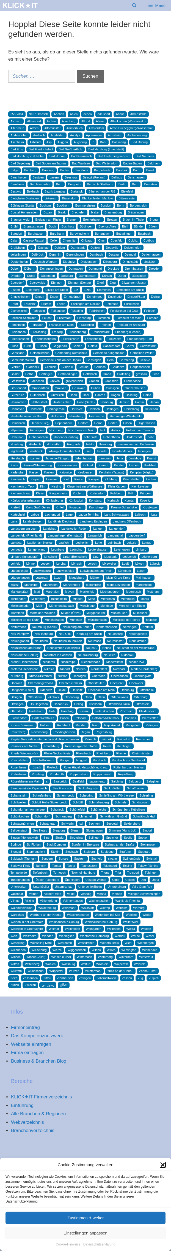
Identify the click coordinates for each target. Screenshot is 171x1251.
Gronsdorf (111, 381)
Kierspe (94, 479)
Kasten (49, 472)
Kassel (33, 472)
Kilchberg (110, 479)
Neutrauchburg (88, 655)
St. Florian (33, 844)
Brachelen (78, 212)
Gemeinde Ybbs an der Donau (60, 360)
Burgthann (57, 233)
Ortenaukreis (119, 697)
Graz (156, 374)
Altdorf (85, 121)
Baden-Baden (132, 163)
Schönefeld (77, 809)
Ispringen (144, 451)
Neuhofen (41, 641)
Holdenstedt (134, 437)
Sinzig (59, 837)
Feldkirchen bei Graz (124, 310)
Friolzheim (114, 338)
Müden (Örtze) (71, 612)
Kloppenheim (58, 493)
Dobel (14, 268)
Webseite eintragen (31, 1044)
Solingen (94, 837)
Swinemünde (131, 858)
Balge (14, 170)
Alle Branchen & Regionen (38, 1113)
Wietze (57, 950)
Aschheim (17, 142)
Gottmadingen (67, 374)
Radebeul (63, 725)
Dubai (31, 275)
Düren (122, 275)
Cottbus (149, 240)
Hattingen (112, 409)
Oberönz (16, 683)
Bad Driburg (140, 142)
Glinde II (67, 367)
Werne (135, 936)
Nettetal (147, 627)
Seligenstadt (18, 830)
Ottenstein (142, 704)
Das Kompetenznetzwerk (37, 1035)
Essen (61, 303)
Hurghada (73, 444)
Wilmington (128, 950)
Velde (71, 893)
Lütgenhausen (20, 577)
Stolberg (89, 851)
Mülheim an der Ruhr (24, 619)
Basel (150, 170)
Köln (131, 493)
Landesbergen (32, 521)
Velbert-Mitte (52, 893)
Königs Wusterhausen (25, 500)
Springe (15, 844)
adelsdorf (104, 114)
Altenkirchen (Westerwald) (127, 121)
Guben (95, 388)
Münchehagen (54, 619)
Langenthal (115, 535)
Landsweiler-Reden (74, 528)
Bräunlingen (136, 212)
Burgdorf (16, 233)
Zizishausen (65, 978)
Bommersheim (85, 205)
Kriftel (60, 507)
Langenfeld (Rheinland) (26, 535)
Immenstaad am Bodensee (136, 444)
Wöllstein (102, 964)
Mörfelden (17, 612)
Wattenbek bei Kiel (107, 914)
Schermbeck (65, 795)
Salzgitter (152, 781)
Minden (77, 598)
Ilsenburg (106, 444)
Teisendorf (110, 865)
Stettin (55, 851)
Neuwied (109, 655)
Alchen (51, 121)
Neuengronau (19, 641)
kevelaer (52, 479)
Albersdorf (34, 121)
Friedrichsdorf (19, 338)
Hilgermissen (146, 423)
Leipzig (131, 542)
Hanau (154, 402)
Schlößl (78, 802)
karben (134, 465)
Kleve (40, 493)
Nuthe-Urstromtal (40, 676)
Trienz (105, 872)
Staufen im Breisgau (85, 844)
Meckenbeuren (110, 591)
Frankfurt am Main (61, 324)
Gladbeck (32, 367)
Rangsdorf (133, 725)
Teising (127, 865)
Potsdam (80, 718)
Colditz (133, 240)
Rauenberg (17, 732)
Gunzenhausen (135, 388)
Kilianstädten (131, 479)
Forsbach (37, 324)
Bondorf (106, 205)
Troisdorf (133, 872)
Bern (135, 184)
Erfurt (14, 303)
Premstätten (150, 718)
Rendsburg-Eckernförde (81, 746)
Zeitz (13, 978)
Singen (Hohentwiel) (24, 837)
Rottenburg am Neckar (128, 767)
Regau (85, 732)
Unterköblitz (41, 886)
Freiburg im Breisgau (131, 324)
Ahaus (120, 114)
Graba (107, 374)
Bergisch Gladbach (99, 184)
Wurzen (74, 971)
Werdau (120, 936)
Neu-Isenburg (44, 633)
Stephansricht (36, 851)
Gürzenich (17, 395)
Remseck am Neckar (24, 746)
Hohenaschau (38, 437)
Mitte (91, 598)
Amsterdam (96, 128)
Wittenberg (32, 964)
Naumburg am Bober (76, 627)
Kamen (103, 465)
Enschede (115, 296)
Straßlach (125, 851)
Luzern (58, 577)
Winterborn (125, 956)
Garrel (130, 346)
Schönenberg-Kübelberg (128, 809)
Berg (59, 184)
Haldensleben (62, 402)
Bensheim (17, 184)
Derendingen (75, 254)
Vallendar (16, 893)
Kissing (56, 486)
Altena (100, 121)
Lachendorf (52, 514)
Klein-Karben (117, 486)
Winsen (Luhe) (61, 956)
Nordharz (119, 669)
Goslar (14, 374)
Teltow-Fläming (148, 865)
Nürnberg (16, 676)
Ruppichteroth (102, 774)
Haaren (100, 395)
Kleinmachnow (20, 493)
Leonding (76, 549)
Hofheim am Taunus (139, 430)
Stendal (15, 851)
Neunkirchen (137, 641)
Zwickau (30, 985)
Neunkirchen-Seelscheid (63, 647)
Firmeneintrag (25, 1027)
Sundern (47, 858)
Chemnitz (69, 240)
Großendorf (18, 388)
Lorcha (61, 563)
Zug (140, 978)
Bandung (48, 170)
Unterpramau (63, 886)
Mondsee (106, 605)
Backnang (119, 142)
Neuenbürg (115, 633)
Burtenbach (102, 233)
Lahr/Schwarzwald (116, 514)
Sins (46, 837)
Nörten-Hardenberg (144, 669)
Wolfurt (85, 964)
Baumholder (18, 177)
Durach (107, 275)
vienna (101, 893)
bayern (54, 177)
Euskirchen (131, 303)
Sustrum (79, 858)
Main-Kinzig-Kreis (118, 577)
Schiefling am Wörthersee (116, 795)
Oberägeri (79, 676)
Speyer (143, 837)
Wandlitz (121, 907)
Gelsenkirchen (39, 352)
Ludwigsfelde (65, 570)
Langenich (95, 535)
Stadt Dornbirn (56, 844)
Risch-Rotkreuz (43, 760)
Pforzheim (126, 711)
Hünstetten (53, 444)
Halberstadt (39, 402)
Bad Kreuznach (81, 156)
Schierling (146, 795)
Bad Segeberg (20, 163)
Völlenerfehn (48, 900)
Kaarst (151, 458)
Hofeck (115, 430)
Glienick (50, 367)
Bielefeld (127, 191)
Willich (111, 950)
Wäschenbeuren (78, 914)
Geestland (17, 352)
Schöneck (57, 809)
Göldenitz (117, 367)
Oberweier (136, 683)
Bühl (125, 226)
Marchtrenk (93, 584)
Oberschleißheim (70, 683)
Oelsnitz (76, 690)
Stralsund (107, 851)
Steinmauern (148, 844)
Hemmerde (96, 416)
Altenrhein (17, 128)
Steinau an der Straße (119, 844)
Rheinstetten (18, 760)
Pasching (67, 711)
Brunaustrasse (33, 226)
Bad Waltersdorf (106, 163)
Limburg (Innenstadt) (24, 556)
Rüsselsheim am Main (25, 781)
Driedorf (15, 275)
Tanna (71, 865)
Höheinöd (16, 437)
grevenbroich (74, 381)
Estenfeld (112, 303)
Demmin (54, 254)
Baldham (153, 163)
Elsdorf (15, 289)
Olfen (88, 697)
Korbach (113, 500)
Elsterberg (33, 289)
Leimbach (114, 542)
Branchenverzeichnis (32, 1130)
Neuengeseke (137, 633)
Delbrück (37, 254)
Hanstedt (35, 409)
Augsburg (80, 142)
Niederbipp (68, 662)
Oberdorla (98, 676)
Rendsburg (52, 746)
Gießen (15, 367)
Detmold (130, 254)
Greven (55, 381)
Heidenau (151, 409)
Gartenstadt (147, 346)
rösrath (36, 767)
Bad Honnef (57, 156)
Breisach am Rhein (48, 219)
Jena (119, 458)
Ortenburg (141, 697)
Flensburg (84, 317)
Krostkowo (150, 507)
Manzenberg (71, 584)
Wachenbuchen (99, 900)
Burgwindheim (79, 233)
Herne (98, 423)
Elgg (113, 282)
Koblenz (78, 493)
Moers (144, 598)
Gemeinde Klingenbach (108, 352)
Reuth (107, 746)
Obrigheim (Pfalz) (22, 690)
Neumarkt (94, 641)
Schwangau (48, 823)
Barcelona (81, 170)
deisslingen (18, 254)
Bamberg (30, 170)
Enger (54, 296)
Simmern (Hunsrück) (123, 830)
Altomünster (52, 128)
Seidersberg (132, 823)
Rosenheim (18, 767)
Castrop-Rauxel (33, 240)
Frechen (105, 324)
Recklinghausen (64, 732)
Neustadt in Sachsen (58, 655)
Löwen (139, 563)
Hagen (115, 395)
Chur (101, 240)
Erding (155, 296)
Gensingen (94, 360)
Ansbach (39, 135)
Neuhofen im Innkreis (68, 641)
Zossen (127, 978)
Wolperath (121, 964)
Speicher (112, 837)
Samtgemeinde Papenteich (28, 788)
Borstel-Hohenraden (23, 212)
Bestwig (15, 191)
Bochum (45, 205)
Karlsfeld (150, 465)
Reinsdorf (123, 739)
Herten (112, 423)
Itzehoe (35, 458)
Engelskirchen (19, 296)
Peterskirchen (104, 711)
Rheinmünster (141, 753)
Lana (13, 521)
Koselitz (145, 500)
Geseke (145, 360)
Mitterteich (128, 598)
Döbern (29, 268)
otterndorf (16, 711)
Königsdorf (76, 500)
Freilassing (39, 332)
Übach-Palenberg (47, 879)
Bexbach (33, 191)
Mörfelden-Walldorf (42, 612)
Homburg (16, 444)
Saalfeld (78, 781)
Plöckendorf (18, 718)
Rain (95, 725)
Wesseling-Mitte (41, 942)
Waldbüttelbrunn (21, 907)
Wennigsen (66, 936)
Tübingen (151, 872)
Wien (128, 942)
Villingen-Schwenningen (144, 893)
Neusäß (91, 647)
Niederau (49, 662)
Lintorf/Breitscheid (75, 556)
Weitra (130, 928)
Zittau (47, 978)
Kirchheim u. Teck (22, 486)
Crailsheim (17, 247)
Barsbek (121, 170)
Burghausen (36, 233)
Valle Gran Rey (142, 886)
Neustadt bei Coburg (24, 655)
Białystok (77, 191)
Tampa (56, 865)
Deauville (112, 247)
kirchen (151, 479)
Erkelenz (29, 303)
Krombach (76, 507)
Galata (92, 346)
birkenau (50, 198)
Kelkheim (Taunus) (111, 472)
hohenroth (91, 437)
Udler (115, 879)
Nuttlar (62, 676)
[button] (163, 1173)
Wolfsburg (68, 964)
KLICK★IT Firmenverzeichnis (41, 1097)
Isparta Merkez (122, 451)
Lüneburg (124, 570)
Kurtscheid (17, 514)
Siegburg (59, 830)
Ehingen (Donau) (79, 282)
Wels (13, 936)
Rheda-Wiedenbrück (24, 753)
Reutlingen (124, 746)
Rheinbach (83, 753)
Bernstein (150, 184)
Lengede (16, 549)
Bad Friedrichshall (41, 149)
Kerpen (35, 479)
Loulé (125, 563)
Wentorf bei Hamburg (94, 936)
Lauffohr (64, 542)
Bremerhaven (92, 219)
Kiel (66, 479)
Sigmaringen (94, 830)
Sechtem (94, 823)
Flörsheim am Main (129, 317)
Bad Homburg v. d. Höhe (26, 156)
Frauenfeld (86, 324)
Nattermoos (18, 627)
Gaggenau (60, 346)
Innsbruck (36, 451)
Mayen (69, 591)
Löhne (30, 563)
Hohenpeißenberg (66, 437)
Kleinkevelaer (140, 486)
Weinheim (114, 928)
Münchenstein (97, 619)
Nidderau (127, 655)
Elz (76, 289)
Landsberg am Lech (23, 528)
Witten (14, 964)
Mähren (95, 577)
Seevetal (112, 823)
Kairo (14, 465)
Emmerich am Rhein (130, 289)
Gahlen (77, 346)
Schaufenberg (41, 795)
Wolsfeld (139, 964)
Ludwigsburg (42, 570)
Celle (53, 240)
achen (88, 114)
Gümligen (112, 388)
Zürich (14, 985)
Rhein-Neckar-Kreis (57, 753)
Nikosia (49, 669)
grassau (141, 374)
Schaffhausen (136, 788)
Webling (131, 914)
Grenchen (37, 381)
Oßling (78, 704)
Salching (117, 781)
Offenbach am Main (101, 690)
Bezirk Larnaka (55, 191)
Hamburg (106, 402)
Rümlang (38, 774)
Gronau (94, 381)
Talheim (41, 865)
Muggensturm (95, 612)
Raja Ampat (112, 725)
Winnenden (150, 950)
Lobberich (129, 556)
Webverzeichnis (27, 1122)
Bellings (116, 177)
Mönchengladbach (61, 605)
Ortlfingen (17, 704)
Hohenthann (111, 437)
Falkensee (58, 310)
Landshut (49, 528)
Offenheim (147, 690)
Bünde (138, 226)
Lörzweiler (109, 563)
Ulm (143, 879)
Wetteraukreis (109, 942)
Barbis (64, 170)
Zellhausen (30, 978)
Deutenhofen (19, 261)
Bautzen (38, 177)
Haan (73, 395)
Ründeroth (56, 774)
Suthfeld (96, 858)
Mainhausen (144, 577)
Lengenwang (36, 549)
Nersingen (130, 627)
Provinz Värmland (22, 725)
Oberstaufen (96, 683)
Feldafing (77, 310)
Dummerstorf (87, 275)
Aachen (59, 114)
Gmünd (84, 367)
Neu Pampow (19, 633)
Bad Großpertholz (70, 149)
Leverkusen (122, 549)
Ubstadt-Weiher (95, 879)
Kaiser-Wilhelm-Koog (37, 465)
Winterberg (105, 956)
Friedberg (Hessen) (128, 332)
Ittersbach (17, 458)
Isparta (102, 451)
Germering (127, 360)
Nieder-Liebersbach (23, 662)
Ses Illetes (40, 830)
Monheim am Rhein (132, 605)
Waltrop (105, 907)
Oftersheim (35, 697)
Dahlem (59, 247)
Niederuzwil (136, 662)
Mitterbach (108, 598)
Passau (84, 711)
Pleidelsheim (147, 711)
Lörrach (76, 563)
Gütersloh (57, 395)
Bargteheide (102, 170)
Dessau (114, 254)
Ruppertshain (78, 774)
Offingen (16, 697)
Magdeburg (76, 577)
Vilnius (14, 900)
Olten (101, 697)
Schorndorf (42, 816)
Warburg (139, 907)
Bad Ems (16, 149)
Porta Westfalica (43, 718)
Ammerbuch (74, 128)
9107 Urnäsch (38, 114)
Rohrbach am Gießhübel (128, 760)
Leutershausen (98, 549)
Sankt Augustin (88, 788)
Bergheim (74, 184)
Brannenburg (113, 212)
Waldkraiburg (47, 907)
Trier (118, 872)
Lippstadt (110, 556)
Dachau (43, 247)
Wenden (47, 936)
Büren (152, 226)
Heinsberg (76, 416)
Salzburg (134, 781)
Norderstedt (99, 669)
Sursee (63, 858)
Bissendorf (69, 198)
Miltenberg (38, 598)
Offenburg (127, 690)
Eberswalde (37, 282)
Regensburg (104, 732)
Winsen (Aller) (35, 956)
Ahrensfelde (138, 114)
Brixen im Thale (133, 219)
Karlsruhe (16, 472)
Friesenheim (93, 338)
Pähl (52, 711)
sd (81, 823)
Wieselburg (39, 950)
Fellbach (150, 310)
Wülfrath (16, 971)
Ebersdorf (17, 282)
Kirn (43, 486)
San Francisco (62, 788)
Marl (37, 591)
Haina (147, 395)
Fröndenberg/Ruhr (139, 338)
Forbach (152, 317)
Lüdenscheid (18, 570)
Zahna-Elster (147, 971)
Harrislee (77, 409)
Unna (155, 879)
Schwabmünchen (22, 823)
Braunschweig (19, 219)
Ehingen (56, 282)
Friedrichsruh (70, 338)
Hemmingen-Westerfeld (126, 416)
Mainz (14, 584)
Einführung (22, 1105)
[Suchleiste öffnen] (134, 5)
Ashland (35, 142)
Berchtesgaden (40, 184)
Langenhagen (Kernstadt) (65, 535)
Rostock (52, 767)
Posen (64, 718)
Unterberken (18, 886)
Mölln (39, 605)
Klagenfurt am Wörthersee (84, 486)
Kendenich (17, 479)
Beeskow (71, 177)
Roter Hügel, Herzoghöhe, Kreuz (86, 767)
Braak (62, 212)
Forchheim (17, 324)
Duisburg (67, 275)
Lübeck (155, 563)
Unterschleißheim (90, 886)
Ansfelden (57, 135)
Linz (95, 556)
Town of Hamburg (83, 872)
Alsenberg (69, 121)
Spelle (128, 837)
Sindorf (147, 830)
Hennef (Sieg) (40, 423)
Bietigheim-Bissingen (24, 198)
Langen (98, 528)
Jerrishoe (135, 458)
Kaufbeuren (85, 472)
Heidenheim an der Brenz (27, 416)
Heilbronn (57, 416)
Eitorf (100, 282)
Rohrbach (99, 760)
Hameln (124, 402)
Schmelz (120, 802)
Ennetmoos (94, 296)
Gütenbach (37, 395)
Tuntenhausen (20, 879)
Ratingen (151, 725)
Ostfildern (95, 704)
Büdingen (86, 226)
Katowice (65, 472)
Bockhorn (63, 205)
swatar (112, 858)
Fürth (27, 346)
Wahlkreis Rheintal (127, 900)
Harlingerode (56, 409)
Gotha (29, 374)
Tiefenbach (40, 872)
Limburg (141, 549)
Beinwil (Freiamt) (94, 177)
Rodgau (65, 760)
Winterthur (146, 956)
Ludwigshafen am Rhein (96, 570)
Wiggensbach (77, 950)
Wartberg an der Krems (45, 914)
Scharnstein (18, 795)
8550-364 (16, 114)
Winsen (15, 956)
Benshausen (136, 177)
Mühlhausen (119, 612)
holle (151, 437)
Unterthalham (117, 886)
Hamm (139, 402)
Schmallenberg (99, 802)
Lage (69, 514)
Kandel (118, 465)
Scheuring (86, 795)
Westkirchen (86, 942)
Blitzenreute (126, 198)
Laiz (154, 514)
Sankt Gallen (112, 788)
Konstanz (95, 500)
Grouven (60, 388)
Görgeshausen (140, 367)
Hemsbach (17, 423)
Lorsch (91, 563)
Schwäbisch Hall (144, 816)
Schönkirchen (19, 816)
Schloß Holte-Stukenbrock (49, 802)
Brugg (154, 219)
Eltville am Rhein (56, 289)
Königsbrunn (54, 500)
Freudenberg (77, 332)
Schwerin (67, 823)
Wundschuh (35, 971)
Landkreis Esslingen (93, 521)
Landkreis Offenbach (126, 521)
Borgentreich (138, 205)
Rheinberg (103, 753)
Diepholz (69, 261)
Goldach (100, 367)
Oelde (62, 690)
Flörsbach (103, 317)
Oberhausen (119, 676)
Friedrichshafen (45, 338)
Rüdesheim (18, 774)
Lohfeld (15, 563)
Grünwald (78, 388)
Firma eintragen (27, 1052)
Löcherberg (149, 556)
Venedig (85, 893)
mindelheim (59, 598)
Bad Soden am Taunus (51, 163)
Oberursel (116, 683)
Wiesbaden (18, 950)
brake (95, 212)
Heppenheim (63, 423)
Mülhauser (140, 612)
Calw (13, 240)
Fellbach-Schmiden (23, 317)
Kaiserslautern (67, 465)
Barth (136, 170)
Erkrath (46, 303)
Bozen (47, 212)
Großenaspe (132, 381)
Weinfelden (72, 928)
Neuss (106, 647)
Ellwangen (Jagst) (133, 282)
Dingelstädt (130, 261)
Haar (86, 395)
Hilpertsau (17, 430)
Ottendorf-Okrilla (118, 704)
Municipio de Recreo (126, 619)
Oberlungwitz (142, 676)
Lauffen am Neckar (40, 542)
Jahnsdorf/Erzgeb (57, 458)
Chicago (86, 240)
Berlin (122, 184)
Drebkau (113, 268)
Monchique (87, 605)
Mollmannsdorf (20, 605)
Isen (89, 451)
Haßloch (94, 409)
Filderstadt (64, 317)
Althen (34, 128)
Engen (39, 296)
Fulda (14, 346)
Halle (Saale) (86, 402)
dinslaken (150, 261)
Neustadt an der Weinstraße (136, 647)
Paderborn (36, 711)
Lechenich (82, 542)
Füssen (42, 346)
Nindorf (65, 669)
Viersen (117, 893)
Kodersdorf (97, 493)
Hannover (17, 409)
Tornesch (59, 872)
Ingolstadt (17, 451)
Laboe (35, 514)
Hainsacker (18, 402)
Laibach (140, 514)
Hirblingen (37, 430)
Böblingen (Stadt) (22, 205)
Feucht (47, 317)
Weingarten (93, 928)
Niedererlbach (90, 662)
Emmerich (104, 289)
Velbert (33, 893)
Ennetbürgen (72, 296)
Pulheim (45, 725)
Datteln (95, 247)
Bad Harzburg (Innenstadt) (106, 149)
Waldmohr (69, 907)
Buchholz (68, 226)
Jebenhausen (84, 458)
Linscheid (50, 556)
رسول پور (48, 985)
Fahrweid (38, 310)
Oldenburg (72, 697)
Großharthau (40, 388)
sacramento (97, 781)
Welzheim (29, 936)
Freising (57, 332)
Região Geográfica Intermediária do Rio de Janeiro (44, 739)
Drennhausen (134, 268)
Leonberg (57, 549)
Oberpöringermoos (40, 683)
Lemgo (146, 542)
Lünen (141, 570)
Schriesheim (86, 816)
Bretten (112, 219)
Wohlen (50, 964)
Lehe (98, 542)
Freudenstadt (101, 332)
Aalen (74, 114)
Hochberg (56, 430)
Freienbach (18, 332)
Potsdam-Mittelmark (105, 718)
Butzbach (144, 233)
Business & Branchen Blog (38, 1061)
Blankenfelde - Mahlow (97, 198)
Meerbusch (133, 591)
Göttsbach (90, 374)
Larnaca (15, 542)
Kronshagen (97, 507)
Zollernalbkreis (106, 978)
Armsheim (115, 135)
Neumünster (115, 641)
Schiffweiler (18, 802)
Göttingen (46, 374)
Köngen (145, 493)
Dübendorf (48, 275)
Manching (31, 584)
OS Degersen (38, 704)
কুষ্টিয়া (63, 985)
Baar (103, 142)
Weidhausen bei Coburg (101, 922)
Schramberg (63, 816)
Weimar (54, 928)
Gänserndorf (111, 346)
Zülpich (153, 978)
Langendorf (117, 528)
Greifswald (17, 381)
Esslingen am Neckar (85, 303)
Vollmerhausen (73, 900)
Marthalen (52, 591)
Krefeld (15, 507)
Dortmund (95, 268)
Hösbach (35, 444)
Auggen (62, 142)
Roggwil (81, 760)
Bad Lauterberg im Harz (114, 156)
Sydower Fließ (20, 865)
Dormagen (75, 268)
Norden (80, 669)
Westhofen (64, 942)
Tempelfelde (18, 872)
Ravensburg (39, 732)
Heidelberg (131, 409)
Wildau (96, 950)
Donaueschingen (51, 268)
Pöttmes (130, 718)
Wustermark (93, 971)
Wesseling (17, 942)
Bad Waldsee (81, 163)
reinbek (106, 739)
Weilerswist (130, 922)
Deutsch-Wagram (45, 261)
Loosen (45, 563)
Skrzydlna (75, 837)
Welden (146, 928)
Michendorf (17, 598)
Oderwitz (46, 690)
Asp (49, 142)
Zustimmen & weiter (85, 1226)
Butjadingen (124, 233)
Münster (151, 619)
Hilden (127, 423)
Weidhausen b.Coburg (64, 922)
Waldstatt (87, 907)
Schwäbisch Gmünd (113, 816)
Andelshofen (18, 135)
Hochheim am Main (81, 430)
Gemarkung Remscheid (71, 352)
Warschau (17, 914)
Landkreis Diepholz (61, 521)
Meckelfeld (87, 591)
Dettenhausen (151, 254)
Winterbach (84, 956)
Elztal (87, 289)
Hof (102, 430)
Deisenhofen (132, 247)
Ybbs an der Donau (120, 971)
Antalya (75, 135)
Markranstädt (19, 591)
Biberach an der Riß (102, 191)
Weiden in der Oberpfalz (26, 922)
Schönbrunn (140, 802)
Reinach (90, 739)
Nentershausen (106, 627)
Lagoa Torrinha (88, 514)
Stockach (71, 851)
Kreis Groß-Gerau (38, 507)
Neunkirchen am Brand (26, 647)
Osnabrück (61, 704)
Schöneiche (98, 809)
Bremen (72, 219)
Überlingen (72, 879)
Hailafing (131, 395)
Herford (83, 423)
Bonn (120, 205)
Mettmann (153, 591)
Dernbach (96, 254)
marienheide (144, 584)
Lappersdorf (137, 535)
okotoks (53, 697)
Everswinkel (18, 310)
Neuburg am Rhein (89, 633)
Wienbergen (145, 942)
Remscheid (143, 739)
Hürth (89, 444)
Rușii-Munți (125, 774)
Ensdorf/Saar (136, 296)
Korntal (129, 500)
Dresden (155, 268)
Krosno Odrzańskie (124, 507)
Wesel (150, 936)
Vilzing (29, 900)
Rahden (81, 725)
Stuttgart (144, 851)
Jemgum (105, 458)
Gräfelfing (123, 374)
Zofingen (85, 978)
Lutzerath (41, 577)
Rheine (121, 753)
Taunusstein (89, 865)
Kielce (79, 479)
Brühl (14, 226)
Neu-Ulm (64, 633)
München (76, 619)
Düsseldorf (139, 275)
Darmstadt (78, 247)
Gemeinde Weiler (142, 352)
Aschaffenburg (137, 135)
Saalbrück (60, 781)
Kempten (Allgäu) (141, 472)
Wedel (146, 914)
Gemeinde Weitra (22, 360)
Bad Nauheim (145, 156)
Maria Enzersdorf (118, 584)
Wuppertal (56, 971)
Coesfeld (116, 240)
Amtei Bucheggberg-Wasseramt (131, 128)
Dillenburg (110, 261)
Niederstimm (114, 662)
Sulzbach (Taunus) (22, 858)
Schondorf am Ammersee (27, 809)
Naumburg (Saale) (44, 627)
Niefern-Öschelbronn (24, 669)
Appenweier (94, 135)
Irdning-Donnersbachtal (64, 451)
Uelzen (130, 879)
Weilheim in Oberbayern (26, 928)
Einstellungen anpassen (85, 1241)
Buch (52, 226)
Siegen (75, 830)
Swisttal (151, 858)
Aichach (15, 121)
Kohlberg (116, 493)
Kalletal (88, 465)
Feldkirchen (96, 310)
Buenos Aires (107, 226)
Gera (110, 360)
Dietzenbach (89, 261)
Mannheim (50, 584)
